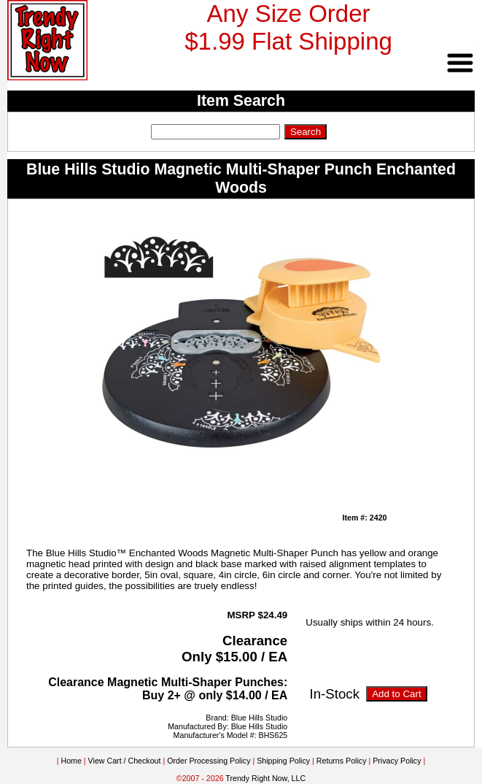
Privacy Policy (397, 760)
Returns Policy (341, 760)
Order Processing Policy (208, 760)
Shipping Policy (283, 760)
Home (71, 760)
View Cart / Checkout (124, 760)
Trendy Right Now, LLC (265, 778)
